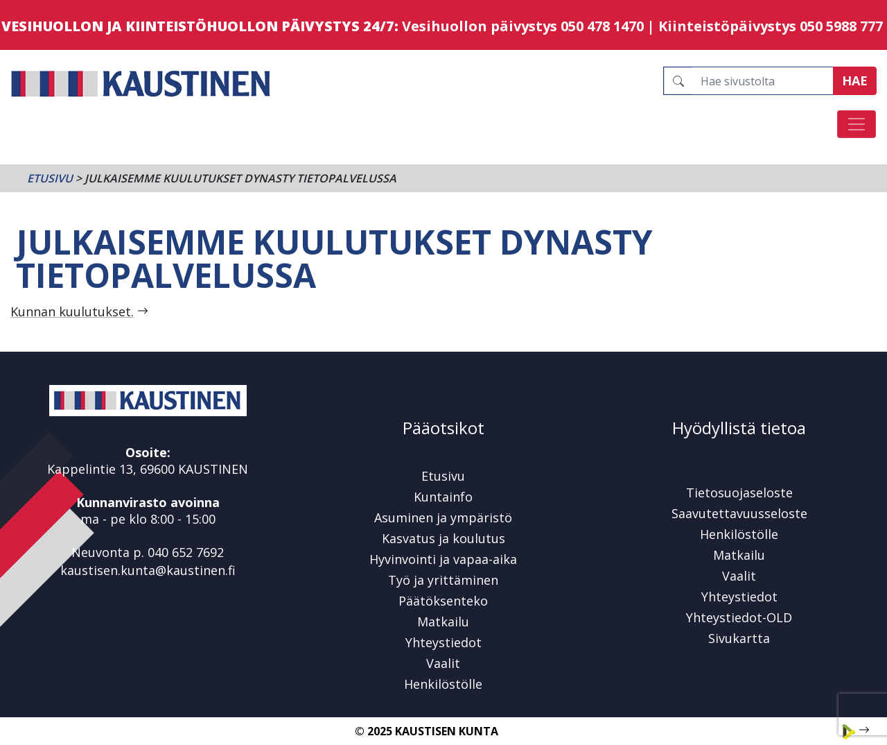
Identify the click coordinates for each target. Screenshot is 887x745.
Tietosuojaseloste (739, 492)
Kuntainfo (443, 496)
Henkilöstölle (443, 684)
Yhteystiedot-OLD (739, 617)
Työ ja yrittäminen (443, 580)
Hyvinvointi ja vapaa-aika (443, 559)
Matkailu (443, 621)
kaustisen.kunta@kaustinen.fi (148, 570)
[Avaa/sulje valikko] (856, 124)
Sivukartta (739, 638)
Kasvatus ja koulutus (443, 538)
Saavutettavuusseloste (739, 513)
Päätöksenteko (443, 600)
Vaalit (443, 663)
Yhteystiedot (443, 642)
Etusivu (50, 178)
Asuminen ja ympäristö (443, 517)
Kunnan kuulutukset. (72, 311)
